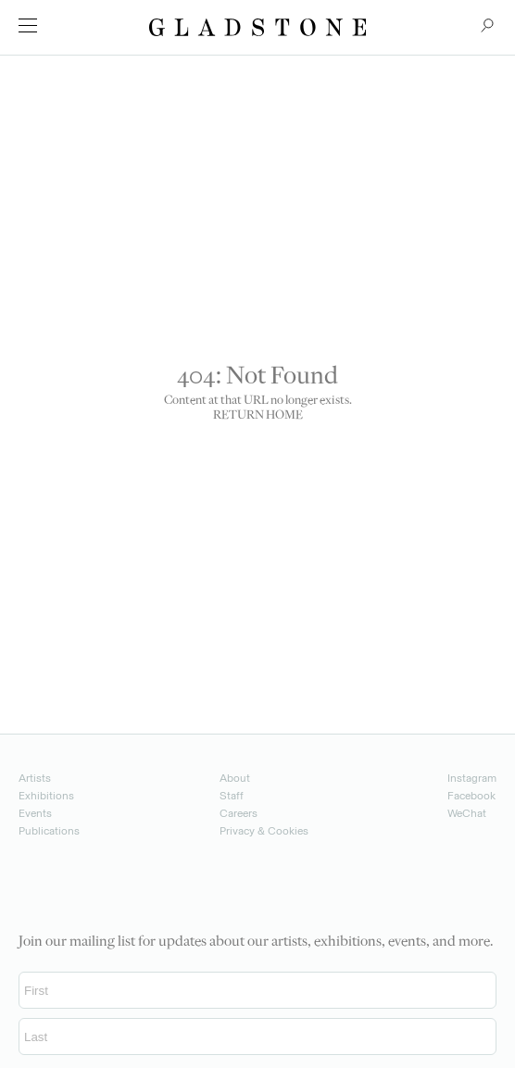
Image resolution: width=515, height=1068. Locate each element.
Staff (232, 795)
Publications (49, 830)
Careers (239, 813)
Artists (35, 778)
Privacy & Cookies (264, 830)
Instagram (471, 778)
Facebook (471, 795)
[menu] (28, 25)
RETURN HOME (258, 415)
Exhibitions (46, 795)
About (235, 778)
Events (35, 813)
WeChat (466, 813)
